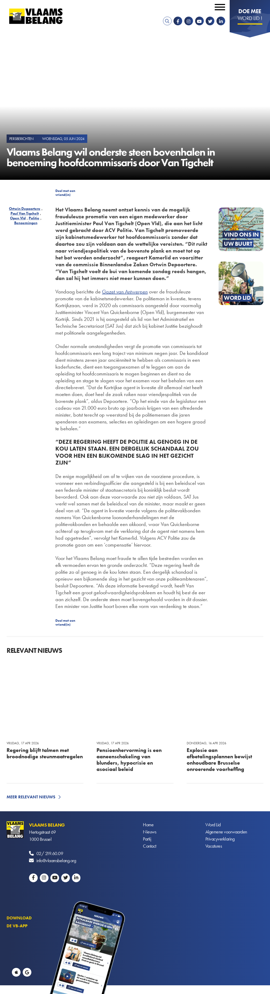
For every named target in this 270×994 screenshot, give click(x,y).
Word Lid (213, 825)
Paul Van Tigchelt (25, 213)
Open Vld (18, 218)
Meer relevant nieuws (31, 797)
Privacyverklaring (220, 839)
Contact (149, 846)
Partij (147, 839)
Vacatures (213, 846)
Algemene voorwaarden (226, 832)
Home (148, 825)
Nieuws (149, 832)
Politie (34, 218)
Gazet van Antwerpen (125, 291)
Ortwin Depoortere (24, 208)
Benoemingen (25, 222)
